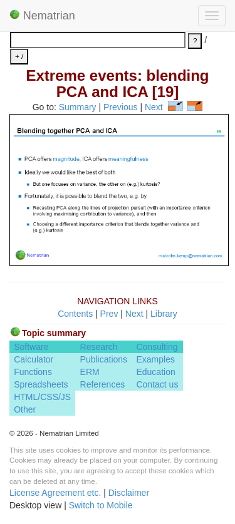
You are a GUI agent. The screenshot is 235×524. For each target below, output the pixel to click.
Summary (78, 108)
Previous (120, 108)
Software (31, 347)
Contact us (157, 384)
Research (99, 347)
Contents (75, 314)
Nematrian (42, 15)
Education (155, 372)
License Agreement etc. (55, 493)
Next (154, 108)
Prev (109, 314)
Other (25, 409)
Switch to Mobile (101, 505)
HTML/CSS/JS (42, 397)
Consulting (156, 347)
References (102, 384)
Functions (33, 372)
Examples (155, 359)
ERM (90, 372)
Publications (104, 359)
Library (163, 314)
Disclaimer (128, 493)
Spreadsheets (41, 384)
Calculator (33, 359)
